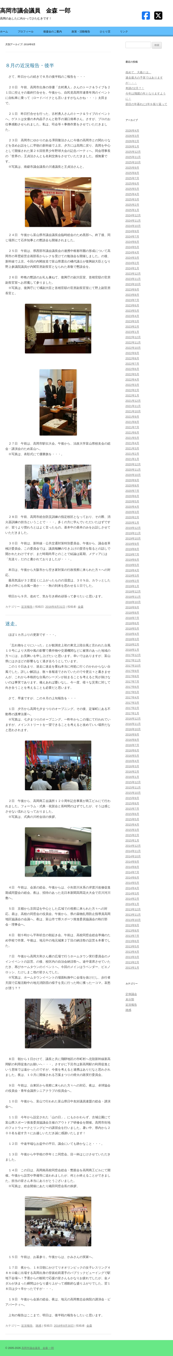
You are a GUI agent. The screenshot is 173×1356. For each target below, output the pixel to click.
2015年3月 (132, 830)
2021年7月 (132, 427)
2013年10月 (133, 920)
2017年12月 (133, 655)
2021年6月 (132, 432)
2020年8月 (132, 485)
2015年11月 (133, 787)
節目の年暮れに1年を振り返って (146, 104)
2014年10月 (133, 856)
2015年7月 (132, 808)
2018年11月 (133, 596)
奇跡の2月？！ (134, 88)
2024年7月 (132, 236)
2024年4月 (132, 252)
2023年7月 (132, 300)
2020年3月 (132, 512)
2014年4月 (132, 888)
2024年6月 (132, 241)
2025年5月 (132, 188)
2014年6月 (132, 877)
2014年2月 (132, 898)
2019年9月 (132, 543)
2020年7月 (132, 490)
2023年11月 (133, 279)
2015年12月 (133, 782)
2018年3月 (132, 639)
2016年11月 (133, 724)
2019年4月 (132, 570)
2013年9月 (132, 925)
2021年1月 (132, 459)
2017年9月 (132, 671)
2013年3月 (132, 957)
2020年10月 (133, 475)
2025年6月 (132, 183)
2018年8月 (132, 612)
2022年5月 (132, 374)
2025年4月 (132, 194)
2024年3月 (132, 257)
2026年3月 (132, 136)
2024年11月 (133, 220)
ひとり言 (105, 31)
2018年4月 (132, 634)
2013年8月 (132, 930)
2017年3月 (132, 702)
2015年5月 (132, 819)
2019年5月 (132, 565)
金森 (81, 606)
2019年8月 (132, 549)
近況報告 (27, 606)
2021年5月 (132, 437)
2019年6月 (132, 559)
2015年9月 (132, 798)
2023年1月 (132, 332)
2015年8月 (132, 803)
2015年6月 (132, 814)
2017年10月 (133, 665)
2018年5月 (132, 628)
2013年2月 (132, 962)
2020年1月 (132, 522)
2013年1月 (132, 967)
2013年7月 (132, 935)
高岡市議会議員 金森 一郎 (35, 10)
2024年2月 (132, 263)
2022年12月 (133, 337)
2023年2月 (132, 326)
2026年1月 (132, 146)
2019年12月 (133, 528)
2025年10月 (133, 162)
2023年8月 (132, 294)
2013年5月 (132, 946)
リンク (124, 31)
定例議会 (131, 994)
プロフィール (26, 31)
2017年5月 (132, 692)
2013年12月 (133, 909)
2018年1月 (132, 649)
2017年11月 (133, 660)
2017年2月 (132, 708)
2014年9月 (132, 861)
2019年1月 (132, 586)
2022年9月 (132, 353)
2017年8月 (132, 676)
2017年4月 (132, 697)
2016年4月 (132, 761)
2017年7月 (132, 681)
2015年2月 (132, 835)
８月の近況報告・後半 (29, 65)
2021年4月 (132, 443)
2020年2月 (132, 517)
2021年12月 (133, 400)
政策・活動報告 (81, 31)
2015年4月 (132, 824)
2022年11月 (133, 342)
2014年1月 (132, 904)
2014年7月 (132, 872)
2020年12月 (133, 464)
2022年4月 (132, 379)
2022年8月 (132, 358)
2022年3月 (132, 385)
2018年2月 (132, 644)
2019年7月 (132, 554)
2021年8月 (132, 422)
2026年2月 (132, 141)
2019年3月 (132, 575)
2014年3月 (132, 893)
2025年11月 (133, 157)
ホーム (4, 31)
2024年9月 (132, 231)
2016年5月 (132, 755)
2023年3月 (132, 321)
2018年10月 (133, 602)
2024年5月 (132, 247)
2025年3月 (132, 199)
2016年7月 (132, 745)
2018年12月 (133, 591)
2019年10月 (133, 538)
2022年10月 (133, 347)
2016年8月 (132, 739)
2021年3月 (132, 448)
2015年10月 (133, 792)
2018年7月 (132, 618)
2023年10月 (133, 284)
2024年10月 (133, 226)
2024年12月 (133, 215)
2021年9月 (132, 416)
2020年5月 (132, 501)
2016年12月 (133, 718)
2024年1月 (132, 268)
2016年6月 (132, 750)
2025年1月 (132, 210)
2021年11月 (133, 406)
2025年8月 (132, 173)
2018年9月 (132, 607)
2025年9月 (132, 167)
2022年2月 (132, 390)
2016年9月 (132, 734)
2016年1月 (132, 777)
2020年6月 (132, 496)
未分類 (129, 999)
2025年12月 (133, 151)
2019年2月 (132, 581)
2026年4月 (132, 130)
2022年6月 (132, 369)
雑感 (38, 1325)
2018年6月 (132, 623)
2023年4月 (132, 316)
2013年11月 (133, 914)
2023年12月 (133, 273)
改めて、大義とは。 (138, 72)
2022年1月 (132, 395)
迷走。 (12, 623)
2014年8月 (132, 867)
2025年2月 (132, 204)
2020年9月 (132, 480)
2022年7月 (132, 363)
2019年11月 (133, 533)
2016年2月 (132, 771)
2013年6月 (132, 941)
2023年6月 (132, 305)
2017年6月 (132, 686)
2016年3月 (132, 766)
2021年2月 (132, 453)
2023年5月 (132, 310)
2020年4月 (132, 506)
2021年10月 (133, 411)
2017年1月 (132, 713)
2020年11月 (133, 469)
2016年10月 (133, 729)
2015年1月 (132, 840)
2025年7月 (132, 178)
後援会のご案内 (52, 31)
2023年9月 (132, 289)
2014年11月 (133, 851)
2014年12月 (133, 845)
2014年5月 (132, 883)
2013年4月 (132, 951)
